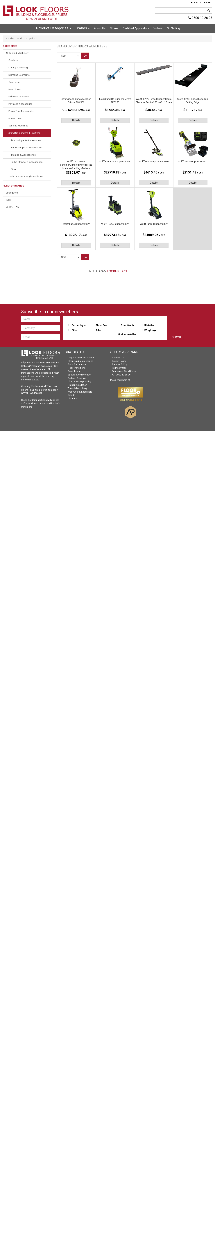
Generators (14, 82)
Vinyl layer (151, 330)
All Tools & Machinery (17, 53)
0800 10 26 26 (200, 18)
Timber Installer (127, 334)
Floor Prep (102, 325)
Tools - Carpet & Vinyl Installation (25, 176)
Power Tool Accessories (21, 111)
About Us (100, 28)
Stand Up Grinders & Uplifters (24, 133)
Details (76, 120)
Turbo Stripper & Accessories (26, 162)
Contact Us (118, 357)
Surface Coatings (77, 378)
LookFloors (117, 271)
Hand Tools (14, 89)
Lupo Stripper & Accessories (26, 147)
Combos (13, 60)
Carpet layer (78, 325)
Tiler (98, 330)
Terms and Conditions (124, 371)
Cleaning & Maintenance (80, 361)
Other (74, 330)
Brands (82, 28)
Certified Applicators (136, 28)
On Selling (173, 28)
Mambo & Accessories (23, 154)
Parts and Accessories (20, 104)
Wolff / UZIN (12, 207)
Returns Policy (119, 364)
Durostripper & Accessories (26, 140)
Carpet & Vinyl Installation (81, 357)
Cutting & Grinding (18, 67)
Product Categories (53, 28)
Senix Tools (74, 371)
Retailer (149, 325)
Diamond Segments (19, 75)
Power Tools (15, 118)
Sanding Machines (18, 125)
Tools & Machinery (77, 388)
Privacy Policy (119, 361)
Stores (114, 28)
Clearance (73, 398)
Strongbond (12, 192)
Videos (158, 28)
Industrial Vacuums (18, 96)
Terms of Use (119, 367)
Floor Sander (128, 325)
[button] (196, 2)
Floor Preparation (77, 364)
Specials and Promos (79, 374)
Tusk (13, 169)
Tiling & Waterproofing (80, 381)
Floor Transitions (76, 367)
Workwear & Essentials (80, 391)
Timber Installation (77, 385)
